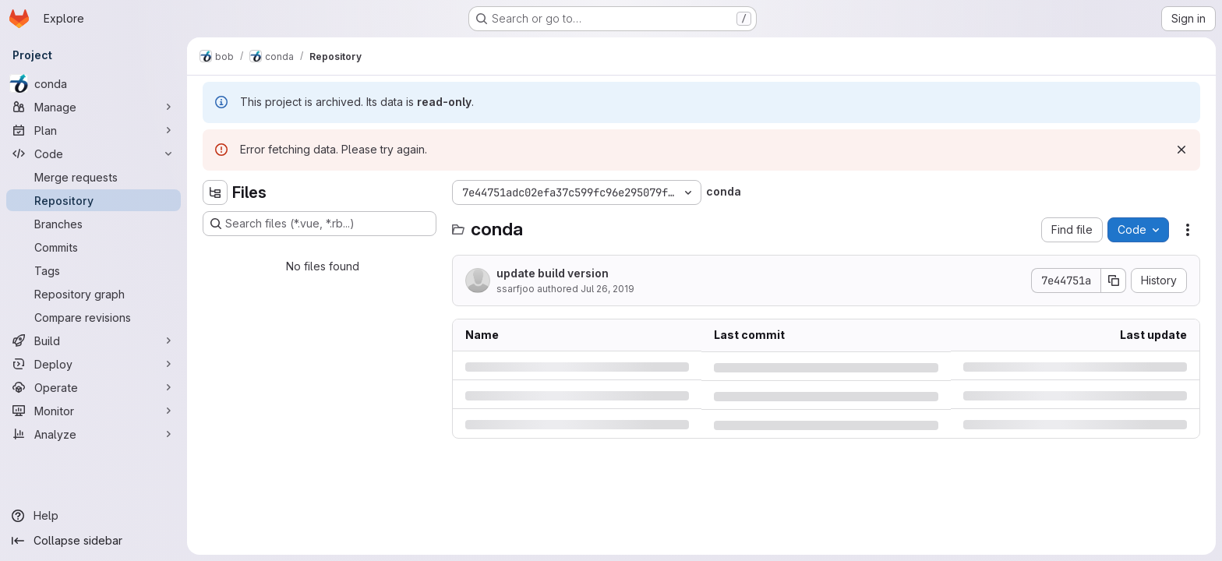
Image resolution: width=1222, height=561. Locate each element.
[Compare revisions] (93, 317)
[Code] (93, 153)
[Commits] (93, 247)
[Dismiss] (1181, 149)
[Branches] (93, 224)
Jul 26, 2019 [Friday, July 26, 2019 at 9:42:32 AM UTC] (607, 289)
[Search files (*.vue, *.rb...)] (319, 223)
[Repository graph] (93, 294)
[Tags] (93, 270)
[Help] (93, 516)
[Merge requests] (93, 177)
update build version (552, 273)
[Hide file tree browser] (215, 192)
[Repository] (93, 200)
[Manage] (93, 107)
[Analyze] (93, 434)
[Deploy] (93, 364)
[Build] (93, 340)
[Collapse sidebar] (93, 541)
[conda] (93, 83)
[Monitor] (93, 411)
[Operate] (93, 387)
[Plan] (93, 130)
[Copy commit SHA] (1113, 280)
